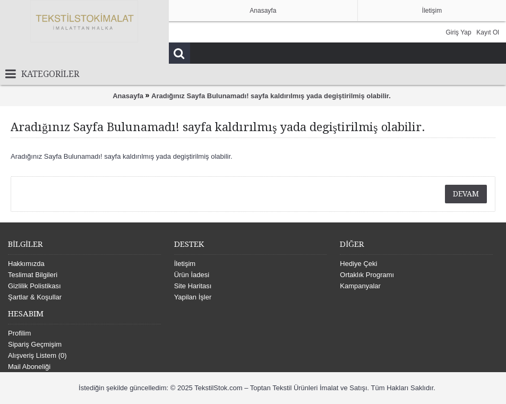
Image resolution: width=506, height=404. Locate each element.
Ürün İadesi (191, 275)
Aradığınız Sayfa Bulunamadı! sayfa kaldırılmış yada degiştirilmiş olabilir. (271, 96)
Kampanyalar (360, 286)
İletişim (184, 264)
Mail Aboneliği (29, 367)
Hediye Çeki (358, 264)
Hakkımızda (26, 264)
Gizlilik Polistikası (34, 286)
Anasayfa (128, 96)
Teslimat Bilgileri (32, 275)
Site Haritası (193, 286)
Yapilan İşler (193, 297)
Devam (466, 194)
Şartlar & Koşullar (35, 297)
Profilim (19, 333)
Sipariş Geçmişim (35, 344)
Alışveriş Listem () (37, 355)
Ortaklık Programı (367, 275)
